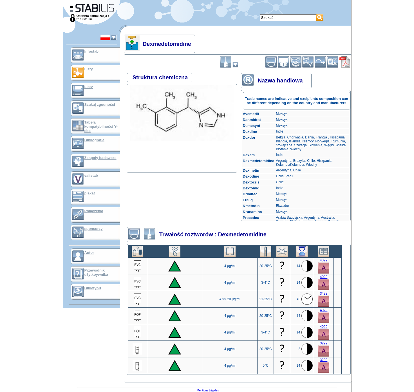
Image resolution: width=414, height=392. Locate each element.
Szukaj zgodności (99, 104)
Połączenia (93, 211)
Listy (88, 69)
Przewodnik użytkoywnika (96, 272)
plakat (89, 193)
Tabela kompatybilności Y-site (101, 126)
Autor (89, 252)
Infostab (91, 51)
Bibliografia (94, 140)
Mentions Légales (208, 390)
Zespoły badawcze (100, 158)
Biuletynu (92, 288)
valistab (91, 175)
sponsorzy (93, 229)
